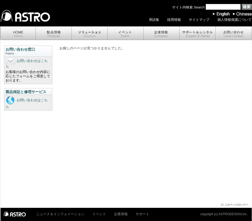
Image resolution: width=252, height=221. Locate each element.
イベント (126, 33)
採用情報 (174, 20)
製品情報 (54, 33)
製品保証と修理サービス (26, 92)
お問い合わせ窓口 (28, 51)
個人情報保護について (234, 20)
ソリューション (90, 33)
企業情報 (162, 33)
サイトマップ (199, 20)
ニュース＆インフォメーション (60, 214)
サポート (198, 33)
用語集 (154, 20)
